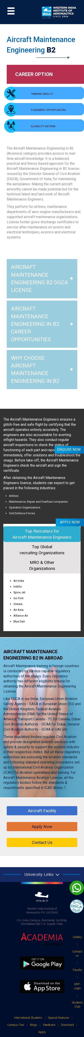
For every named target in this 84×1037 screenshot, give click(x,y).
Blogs (33, 961)
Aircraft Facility (42, 746)
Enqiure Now (69, 449)
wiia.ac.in (42, 833)
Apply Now (42, 762)
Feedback (49, 961)
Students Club (77, 940)
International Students (28, 953)
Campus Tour (15, 961)
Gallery (77, 873)
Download (67, 961)
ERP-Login (77, 922)
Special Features (58, 953)
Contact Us (42, 778)
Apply (42, 968)
